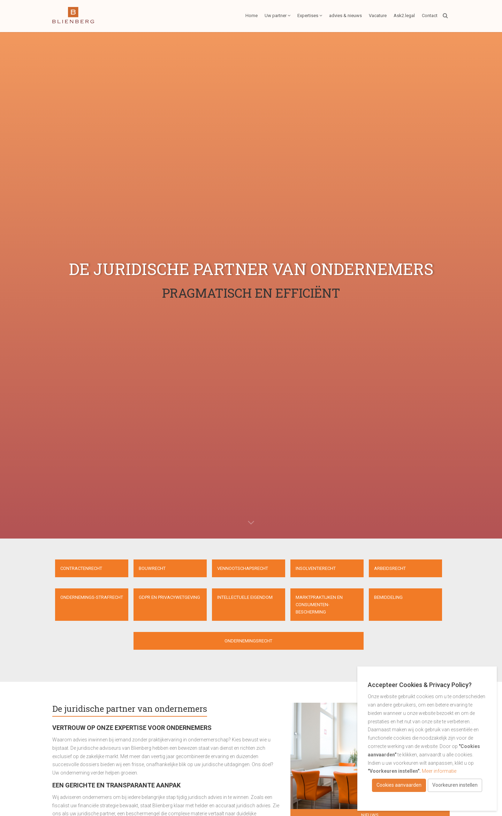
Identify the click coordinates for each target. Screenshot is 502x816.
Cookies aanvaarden (398, 785)
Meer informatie (439, 771)
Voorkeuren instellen (455, 785)
